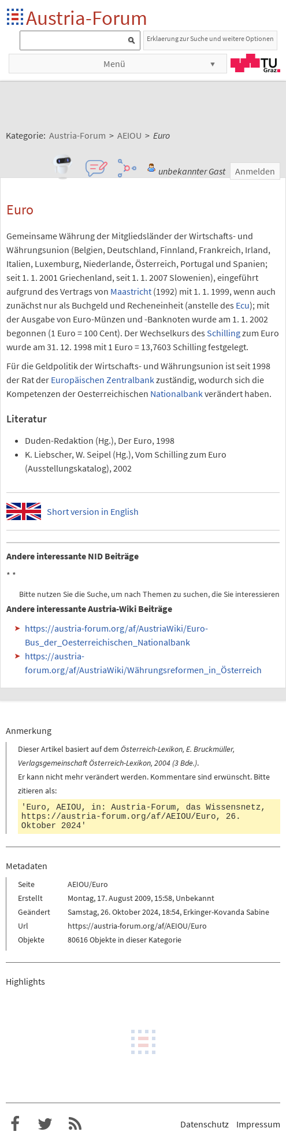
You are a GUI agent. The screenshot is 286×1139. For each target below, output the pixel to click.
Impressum (258, 1124)
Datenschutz (204, 1124)
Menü (114, 63)
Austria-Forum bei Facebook (15, 1124)
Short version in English (93, 511)
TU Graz (255, 63)
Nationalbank (176, 393)
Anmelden (255, 171)
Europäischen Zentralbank (102, 379)
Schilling (223, 333)
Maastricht (130, 291)
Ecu (243, 305)
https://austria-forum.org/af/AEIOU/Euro (118, 816)
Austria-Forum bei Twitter (45, 1124)
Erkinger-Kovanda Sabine (226, 912)
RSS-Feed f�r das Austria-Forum (75, 1124)
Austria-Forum (86, 18)
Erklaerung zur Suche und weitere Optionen (210, 38)
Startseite (16, 18)
